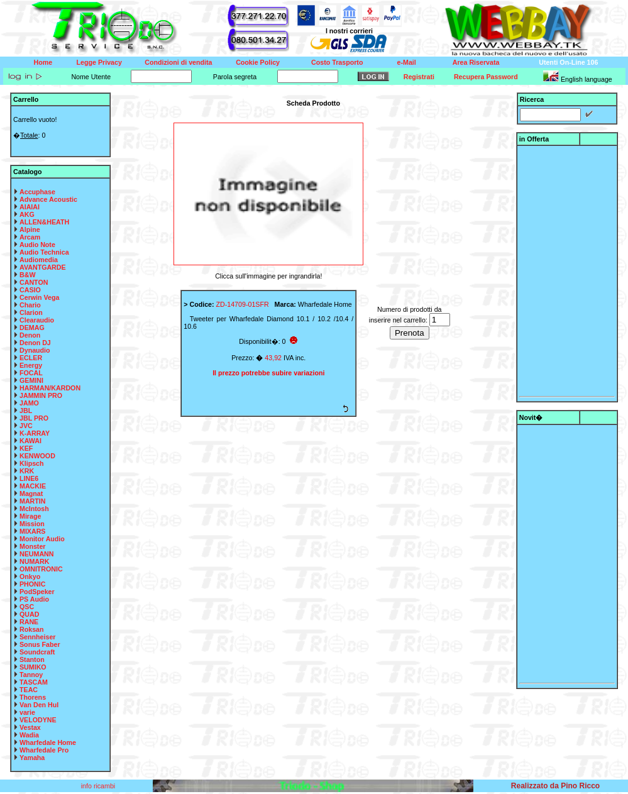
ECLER (30, 357)
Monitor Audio (42, 539)
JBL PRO (33, 418)
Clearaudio (36, 320)
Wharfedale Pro (44, 750)
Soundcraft (37, 652)
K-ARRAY (34, 433)
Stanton (32, 659)
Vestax (30, 727)
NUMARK (34, 561)
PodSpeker (37, 591)
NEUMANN (36, 554)
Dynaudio (34, 350)
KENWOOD (37, 456)
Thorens (32, 697)
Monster (32, 546)
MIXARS (32, 531)
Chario (30, 305)
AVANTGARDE (42, 267)
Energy (30, 365)
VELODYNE (38, 720)
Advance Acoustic (48, 199)
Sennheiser (37, 637)
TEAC (28, 689)
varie (27, 712)
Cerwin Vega (39, 297)
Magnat (31, 493)
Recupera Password (486, 76)
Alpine (29, 229)
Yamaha (32, 757)
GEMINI (31, 380)
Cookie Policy (258, 62)
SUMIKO (33, 667)
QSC (26, 606)
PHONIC (32, 584)
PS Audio (34, 599)
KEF (26, 448)
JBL (25, 410)
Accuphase (37, 192)
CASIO (30, 290)
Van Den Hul (38, 705)
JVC (26, 425)
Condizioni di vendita (178, 62)
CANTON (33, 282)
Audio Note (37, 244)
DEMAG (32, 327)
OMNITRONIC (41, 569)
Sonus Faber (39, 644)
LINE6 (28, 478)
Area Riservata (476, 62)
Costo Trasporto (337, 62)
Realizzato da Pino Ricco (555, 785)
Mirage (30, 516)
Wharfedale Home (47, 742)
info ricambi (99, 786)
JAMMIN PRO (40, 395)
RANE (28, 622)
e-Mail (406, 62)
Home (43, 62)
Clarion (31, 312)
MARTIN (32, 501)
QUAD (29, 614)
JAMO (29, 403)
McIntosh (34, 508)
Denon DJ (35, 342)
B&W (27, 274)
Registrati (419, 76)
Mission (32, 523)
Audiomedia (38, 259)
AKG (27, 214)
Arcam (29, 237)
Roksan (31, 629)
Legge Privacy (99, 62)
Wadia (29, 735)
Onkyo (29, 576)
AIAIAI (29, 207)
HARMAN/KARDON (49, 388)
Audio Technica (44, 252)
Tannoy (31, 674)
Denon (29, 335)
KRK (26, 471)
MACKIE (32, 486)
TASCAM (33, 682)
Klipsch (31, 463)
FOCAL (31, 373)
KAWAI (30, 440)
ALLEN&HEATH (44, 222)
